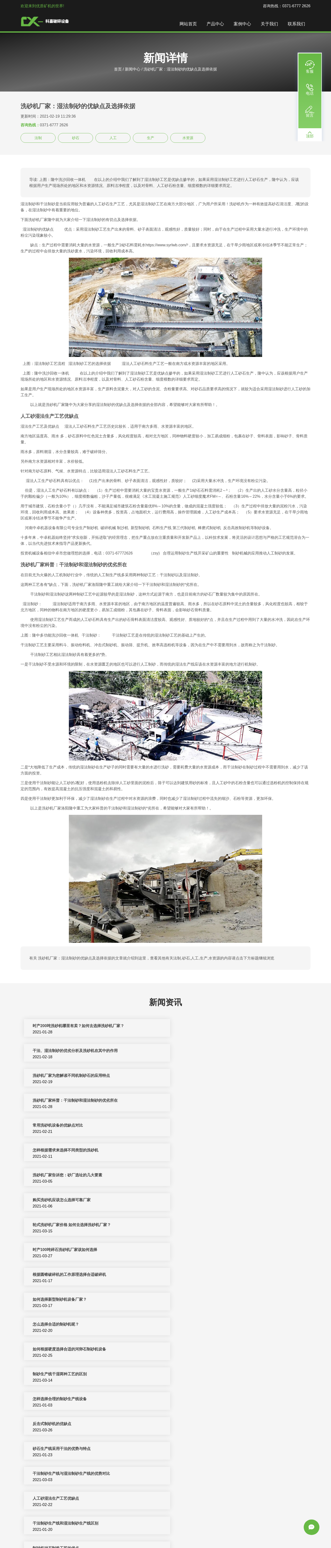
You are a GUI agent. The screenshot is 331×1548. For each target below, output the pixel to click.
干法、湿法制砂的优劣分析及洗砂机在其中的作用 (219, 1026)
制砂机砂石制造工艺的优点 (200, 1275)
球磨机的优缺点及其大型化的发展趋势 (210, 1374)
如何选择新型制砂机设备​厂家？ (204, 1151)
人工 (113, 138)
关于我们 (270, 24)
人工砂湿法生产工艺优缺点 (200, 1250)
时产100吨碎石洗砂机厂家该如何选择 (209, 1126)
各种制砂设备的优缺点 (51, 1325)
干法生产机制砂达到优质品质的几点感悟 (212, 1300)
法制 (38, 138)
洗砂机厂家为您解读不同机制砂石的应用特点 (70, 1051)
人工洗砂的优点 (190, 1325)
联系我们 (297, 24)
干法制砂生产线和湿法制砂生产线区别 (65, 1275)
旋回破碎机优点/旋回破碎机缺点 (204, 1350)
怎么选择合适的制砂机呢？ (55, 1175)
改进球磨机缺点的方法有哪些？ (59, 1350)
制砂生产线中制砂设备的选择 (57, 1300)
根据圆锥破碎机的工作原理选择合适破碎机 (69, 1151)
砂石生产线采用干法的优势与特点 (206, 1225)
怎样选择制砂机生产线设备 (200, 1424)
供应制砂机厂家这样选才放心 (202, 1474)
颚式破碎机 (270, 1533)
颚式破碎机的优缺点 (49, 1399)
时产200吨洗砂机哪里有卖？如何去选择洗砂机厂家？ (78, 1026)
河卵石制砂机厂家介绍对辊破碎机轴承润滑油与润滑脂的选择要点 (88, 1474)
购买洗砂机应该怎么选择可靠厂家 (206, 1101)
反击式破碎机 (165, 1533)
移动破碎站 (212, 1533)
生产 (150, 138)
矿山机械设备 (190, 1533)
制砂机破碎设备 (139, 1533)
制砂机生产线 (113, 1533)
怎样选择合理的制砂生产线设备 (204, 1200)
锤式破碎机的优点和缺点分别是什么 (208, 1399)
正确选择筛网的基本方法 (53, 1449)
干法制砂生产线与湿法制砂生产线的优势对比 (70, 1250)
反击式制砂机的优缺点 (51, 1225)
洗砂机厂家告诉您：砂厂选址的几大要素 (67, 1101)
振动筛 (286, 1533)
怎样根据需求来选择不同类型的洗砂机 (210, 1076)
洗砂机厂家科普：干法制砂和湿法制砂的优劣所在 (219, 1051)
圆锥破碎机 (233, 1533)
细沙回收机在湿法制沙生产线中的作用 (65, 1424)
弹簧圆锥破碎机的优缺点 (53, 1374)
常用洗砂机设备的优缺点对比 (57, 1076)
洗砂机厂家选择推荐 (49, 1499)
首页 (118, 69)
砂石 (75, 138)
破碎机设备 (91, 1533)
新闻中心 (132, 69)
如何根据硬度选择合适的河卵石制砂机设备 (214, 1175)
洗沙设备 (251, 1533)
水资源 (187, 138)
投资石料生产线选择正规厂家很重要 (208, 1449)
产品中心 (215, 24)
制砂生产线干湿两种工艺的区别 (59, 1200)
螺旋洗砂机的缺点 (192, 1499)
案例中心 (243, 24)
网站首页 (188, 24)
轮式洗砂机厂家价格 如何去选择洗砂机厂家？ (71, 1126)
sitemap (172, 1539)
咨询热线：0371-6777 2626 (286, 6)
